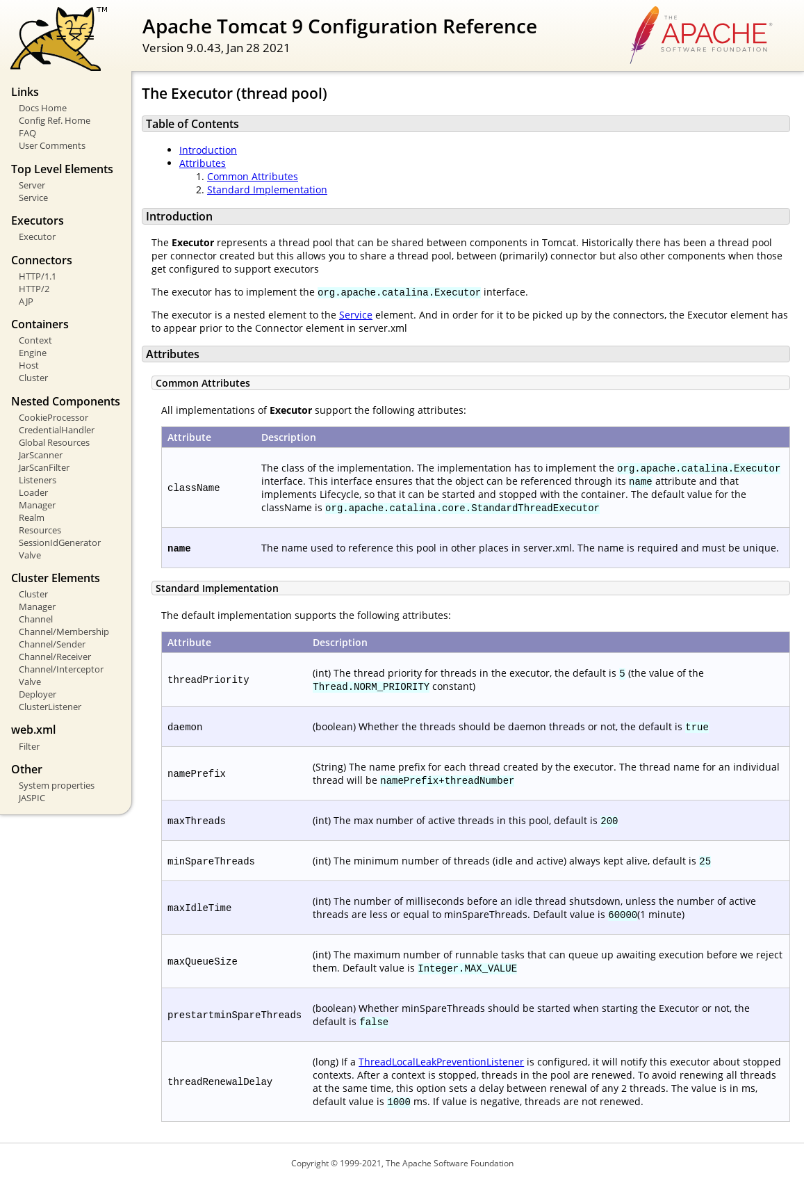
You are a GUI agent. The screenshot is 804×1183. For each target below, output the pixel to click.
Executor (37, 236)
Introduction (208, 149)
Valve (30, 555)
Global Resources (54, 442)
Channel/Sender (52, 644)
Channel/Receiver (55, 656)
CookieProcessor (53, 417)
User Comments (52, 145)
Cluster (33, 377)
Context (35, 340)
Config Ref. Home (54, 120)
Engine (33, 352)
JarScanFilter (44, 467)
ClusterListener (50, 706)
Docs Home (43, 108)
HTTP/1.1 (37, 276)
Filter (29, 746)
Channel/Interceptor (61, 669)
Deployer (37, 694)
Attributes (202, 163)
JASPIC (32, 797)
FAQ (27, 133)
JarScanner (41, 455)
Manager (37, 505)
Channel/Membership (64, 631)
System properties (57, 785)
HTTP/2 (34, 288)
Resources (40, 530)
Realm (31, 517)
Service (33, 197)
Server (32, 185)
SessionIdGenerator (60, 542)
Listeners (37, 480)
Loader (33, 492)
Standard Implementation (267, 189)
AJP (26, 301)
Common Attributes (252, 176)
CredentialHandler (57, 430)
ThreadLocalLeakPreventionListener (441, 1061)
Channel (36, 619)
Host (29, 365)
